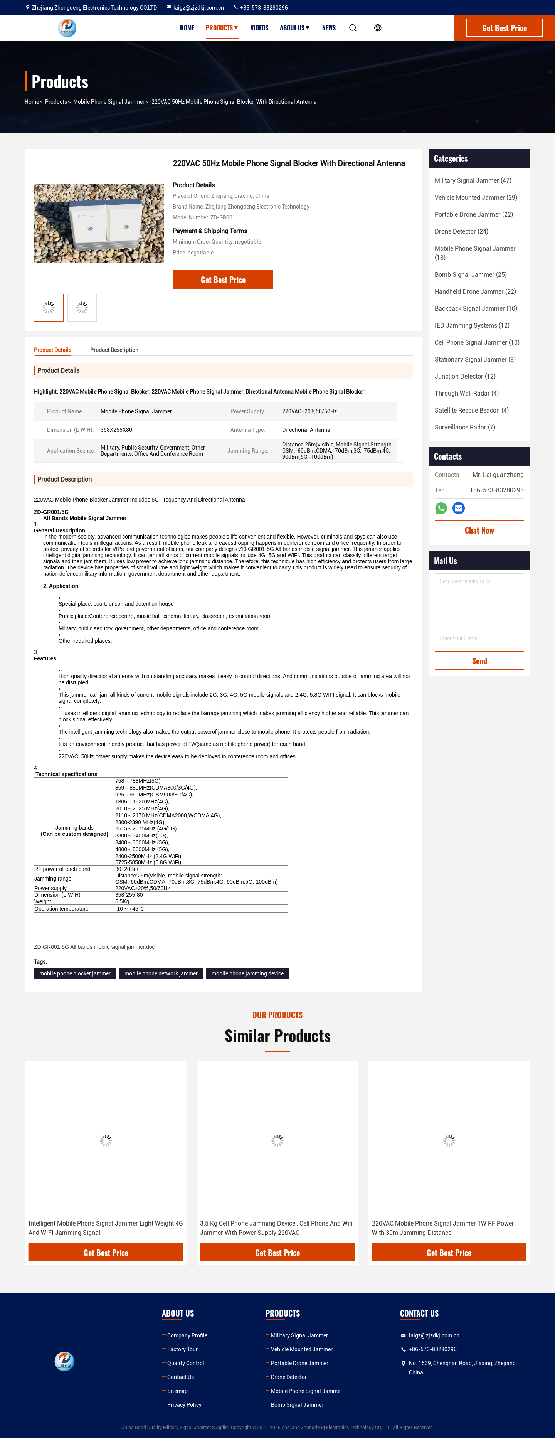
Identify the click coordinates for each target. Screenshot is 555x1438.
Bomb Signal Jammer (297, 1405)
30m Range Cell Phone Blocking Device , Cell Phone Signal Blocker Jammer (98, 1228)
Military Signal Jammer (299, 1335)
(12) (472, 325)
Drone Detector (289, 1377)
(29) (476, 197)
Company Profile (187, 1335)
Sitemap (177, 1391)
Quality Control (185, 1363)
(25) (471, 274)
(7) (465, 427)
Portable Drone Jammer (299, 1363)
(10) (476, 308)
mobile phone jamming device (248, 973)
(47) (473, 180)
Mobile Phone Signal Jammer (109, 102)
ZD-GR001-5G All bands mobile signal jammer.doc (94, 947)
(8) (475, 359)
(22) (474, 214)
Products (222, 27)
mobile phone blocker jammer (75, 973)
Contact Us (180, 1377)
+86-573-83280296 (260, 8)
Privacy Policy (184, 1405)
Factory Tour (182, 1349)
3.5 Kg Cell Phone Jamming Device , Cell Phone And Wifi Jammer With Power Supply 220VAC (448, 1228)
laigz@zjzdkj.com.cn (195, 8)
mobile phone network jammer (161, 973)
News (329, 27)
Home (187, 27)
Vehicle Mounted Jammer (302, 1349)
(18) (475, 253)
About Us (295, 27)
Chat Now (479, 530)
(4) (467, 393)
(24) (461, 231)
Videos (259, 27)
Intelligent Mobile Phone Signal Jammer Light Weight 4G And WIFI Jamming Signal (277, 1228)
